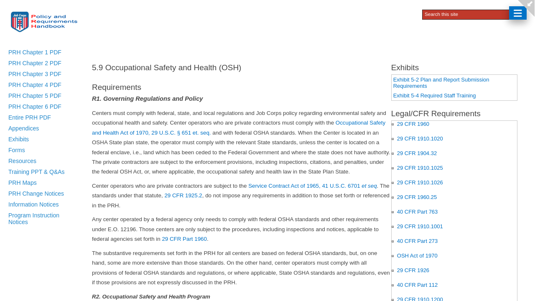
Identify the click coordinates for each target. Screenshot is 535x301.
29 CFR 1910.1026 (420, 182)
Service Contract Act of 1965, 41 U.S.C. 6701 (312, 186)
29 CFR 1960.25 (417, 197)
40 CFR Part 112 (417, 285)
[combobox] (466, 14)
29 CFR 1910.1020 (420, 138)
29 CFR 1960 (413, 124)
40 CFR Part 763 (417, 212)
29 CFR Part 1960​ (184, 239)
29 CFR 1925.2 (183, 195)
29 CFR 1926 (413, 270)
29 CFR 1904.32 (417, 153)
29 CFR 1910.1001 (420, 226)
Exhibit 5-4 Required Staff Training (434, 95)
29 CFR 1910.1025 (420, 168)
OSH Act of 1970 (417, 256)
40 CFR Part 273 (417, 241)
